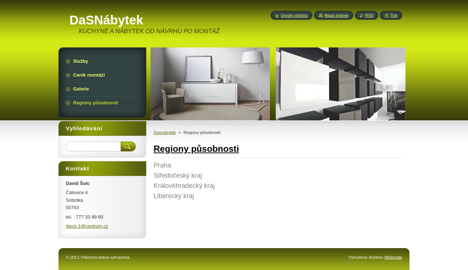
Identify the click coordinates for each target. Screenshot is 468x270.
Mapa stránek (336, 15)
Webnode (393, 257)
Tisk (393, 15)
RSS (369, 15)
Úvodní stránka (294, 15)
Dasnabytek (165, 132)
